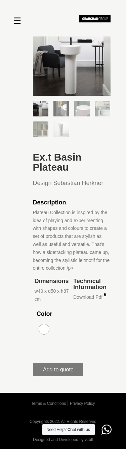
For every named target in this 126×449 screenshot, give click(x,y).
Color (44, 313)
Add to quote (58, 369)
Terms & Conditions (48, 403)
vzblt (89, 439)
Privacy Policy (82, 403)
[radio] (44, 329)
